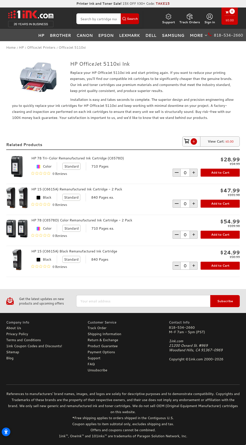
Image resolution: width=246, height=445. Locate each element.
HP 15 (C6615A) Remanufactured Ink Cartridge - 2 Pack (76, 189)
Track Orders (189, 18)
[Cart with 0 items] (229, 17)
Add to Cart (220, 172)
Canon (84, 35)
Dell (150, 35)
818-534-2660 (182, 327)
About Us (13, 327)
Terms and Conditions (23, 339)
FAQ (91, 363)
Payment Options (101, 351)
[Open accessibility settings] (6, 432)
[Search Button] (130, 18)
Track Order (97, 327)
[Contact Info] (204, 322)
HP (41, 35)
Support (168, 18)
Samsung (173, 35)
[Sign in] (209, 18)
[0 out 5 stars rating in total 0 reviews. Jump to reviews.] (49, 173)
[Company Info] (41, 322)
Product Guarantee (103, 345)
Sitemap (12, 351)
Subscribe (225, 301)
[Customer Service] (123, 322)
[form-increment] (185, 173)
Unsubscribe (97, 369)
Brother (60, 35)
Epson (106, 35)
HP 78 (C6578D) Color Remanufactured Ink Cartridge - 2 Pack (81, 220)
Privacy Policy (17, 333)
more (199, 35)
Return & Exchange (103, 339)
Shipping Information (104, 333)
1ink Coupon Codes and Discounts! (34, 345)
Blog (10, 357)
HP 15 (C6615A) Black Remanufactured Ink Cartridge (74, 251)
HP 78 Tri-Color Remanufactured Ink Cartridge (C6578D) (77, 158)
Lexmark (129, 35)
